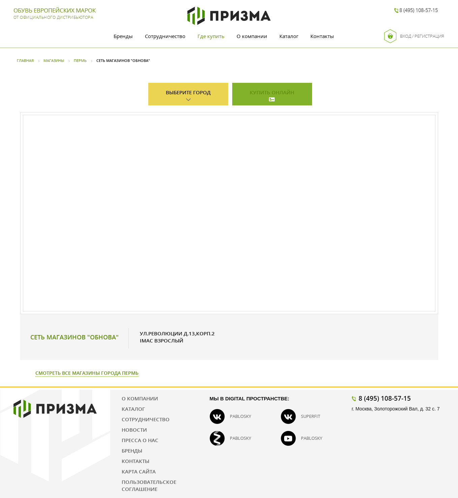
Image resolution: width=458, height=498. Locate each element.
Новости (134, 429)
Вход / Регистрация (414, 36)
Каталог (288, 36)
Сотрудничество (165, 36)
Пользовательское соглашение (149, 485)
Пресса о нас (140, 440)
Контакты (322, 36)
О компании (252, 36)
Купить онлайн (272, 92)
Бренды (123, 36)
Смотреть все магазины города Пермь (87, 373)
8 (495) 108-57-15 (418, 10)
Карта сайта (139, 471)
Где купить (210, 36)
